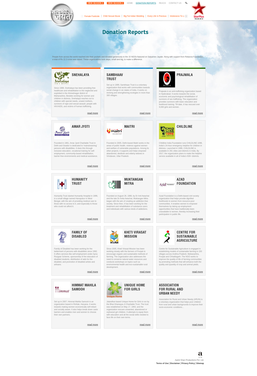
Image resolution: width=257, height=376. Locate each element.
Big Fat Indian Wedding (134, 16)
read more (92, 113)
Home (130, 3)
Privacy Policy (188, 363)
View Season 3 (95, 3)
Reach (162, 3)
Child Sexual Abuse (111, 16)
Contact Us (175, 3)
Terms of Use (162, 363)
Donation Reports (146, 3)
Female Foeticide (91, 16)
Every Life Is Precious (157, 16)
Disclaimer (175, 363)
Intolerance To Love (178, 16)
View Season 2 (115, 3)
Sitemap (200, 363)
